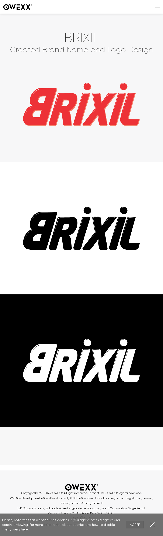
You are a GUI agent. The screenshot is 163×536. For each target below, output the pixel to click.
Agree (135, 525)
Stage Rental (136, 508)
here (24, 529)
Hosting (64, 503)
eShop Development (54, 498)
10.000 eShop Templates (85, 498)
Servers (147, 498)
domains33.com (80, 503)
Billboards (52, 508)
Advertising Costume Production (79, 508)
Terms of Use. (97, 493)
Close (152, 524)
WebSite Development (25, 498)
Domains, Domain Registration (122, 498)
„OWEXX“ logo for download (124, 493)
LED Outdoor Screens (30, 508)
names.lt (97, 503)
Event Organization (114, 508)
